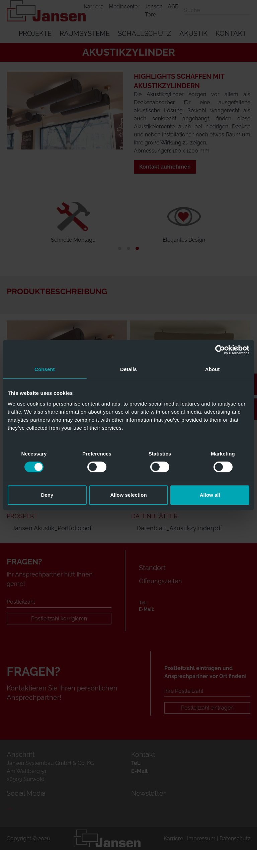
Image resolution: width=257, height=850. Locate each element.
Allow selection (128, 495)
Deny (47, 495)
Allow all (210, 495)
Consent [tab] (44, 369)
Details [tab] (128, 369)
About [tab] (212, 369)
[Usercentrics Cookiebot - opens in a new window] (220, 350)
